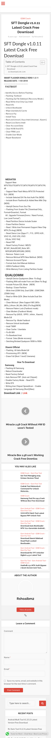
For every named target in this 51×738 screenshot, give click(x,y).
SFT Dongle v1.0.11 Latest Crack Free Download (22, 67)
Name (7, 657)
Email (7, 669)
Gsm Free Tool (36, 473)
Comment (8, 631)
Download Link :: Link (17, 72)
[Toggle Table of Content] (41, 62)
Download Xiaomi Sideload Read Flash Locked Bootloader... (32, 540)
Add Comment (24, 37)
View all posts (25, 609)
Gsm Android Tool (27, 508)
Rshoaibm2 (38, 37)
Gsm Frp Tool (26, 523)
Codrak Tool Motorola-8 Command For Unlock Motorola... (30, 488)
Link (25, 392)
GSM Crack (26, 18)
